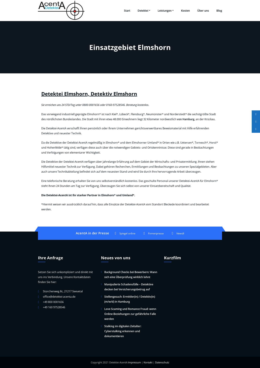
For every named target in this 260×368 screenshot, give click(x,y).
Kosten (185, 10)
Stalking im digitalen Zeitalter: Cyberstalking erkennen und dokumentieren (122, 331)
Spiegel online (125, 233)
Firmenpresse (153, 233)
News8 (178, 233)
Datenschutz (162, 362)
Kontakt (148, 362)
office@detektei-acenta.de (59, 296)
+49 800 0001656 (53, 302)
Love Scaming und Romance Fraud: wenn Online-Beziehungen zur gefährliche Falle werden (130, 314)
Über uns (203, 10)
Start (127, 10)
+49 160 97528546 (54, 307)
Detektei (144, 10)
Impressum (134, 362)
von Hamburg (185, 119)
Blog (219, 10)
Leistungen (166, 10)
